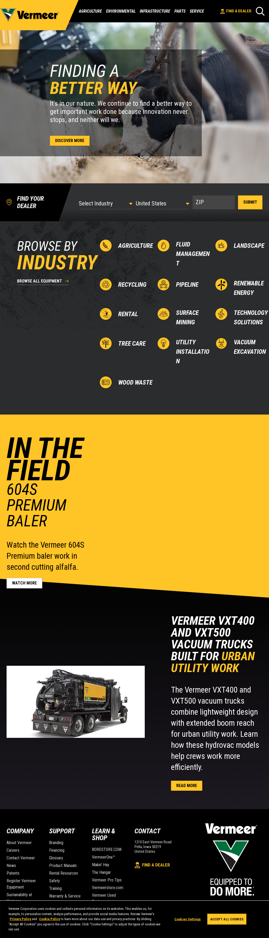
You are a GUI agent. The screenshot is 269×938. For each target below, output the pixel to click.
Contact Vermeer (21, 857)
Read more (186, 785)
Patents (13, 873)
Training (55, 888)
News (11, 865)
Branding (56, 842)
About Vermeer (19, 842)
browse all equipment (39, 281)
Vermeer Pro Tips (107, 880)
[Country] (162, 203)
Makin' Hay (100, 864)
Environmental (121, 11)
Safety (54, 880)
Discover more (69, 140)
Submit (250, 202)
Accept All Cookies (227, 919)
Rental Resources (63, 873)
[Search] (260, 11)
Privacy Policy (20, 919)
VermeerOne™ (103, 857)
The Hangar (101, 872)
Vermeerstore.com (107, 887)
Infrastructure (155, 11)
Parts (179, 11)
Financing (56, 850)
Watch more (24, 583)
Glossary (56, 857)
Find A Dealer (235, 11)
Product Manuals (63, 865)
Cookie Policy (49, 919)
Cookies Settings (187, 919)
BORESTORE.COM (106, 849)
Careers (13, 850)
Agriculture (90, 11)
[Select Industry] (105, 203)
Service (197, 11)
